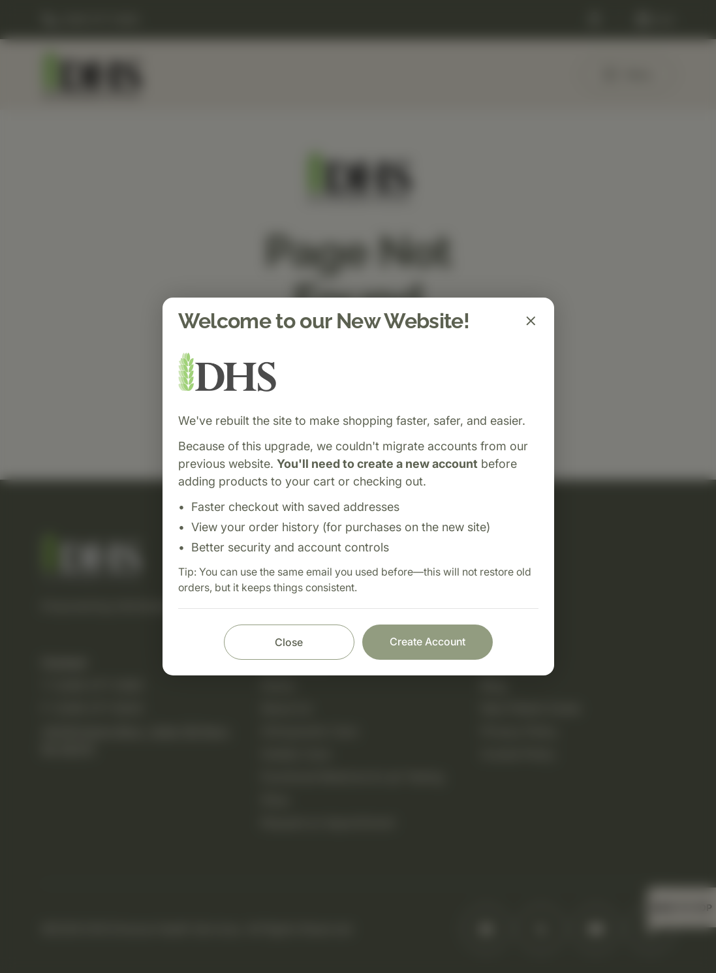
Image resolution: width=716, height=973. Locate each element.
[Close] (531, 321)
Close (289, 642)
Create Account (427, 641)
